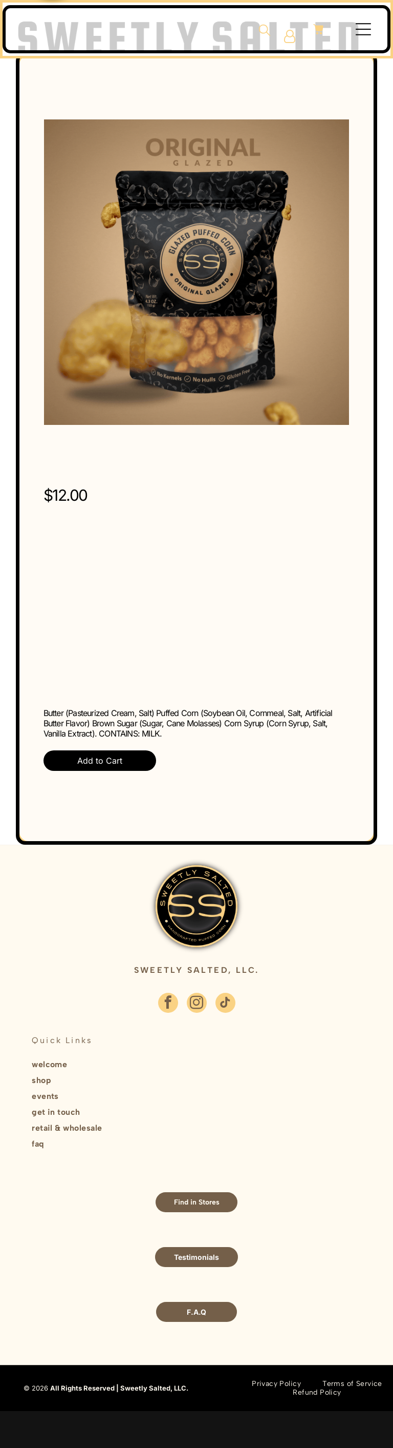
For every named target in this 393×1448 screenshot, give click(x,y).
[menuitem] (156, 1065)
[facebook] (168, 1004)
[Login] (289, 36)
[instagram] (197, 1004)
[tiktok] (225, 1004)
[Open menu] (363, 29)
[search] (264, 31)
